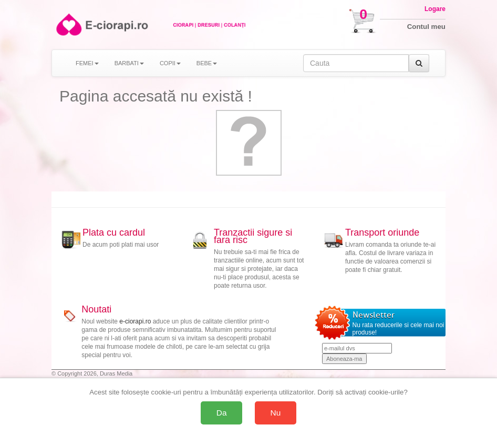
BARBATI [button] (129, 63)
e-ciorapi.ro (135, 321)
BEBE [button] (206, 63)
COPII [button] (170, 63)
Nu (276, 412)
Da (221, 412)
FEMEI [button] (87, 63)
